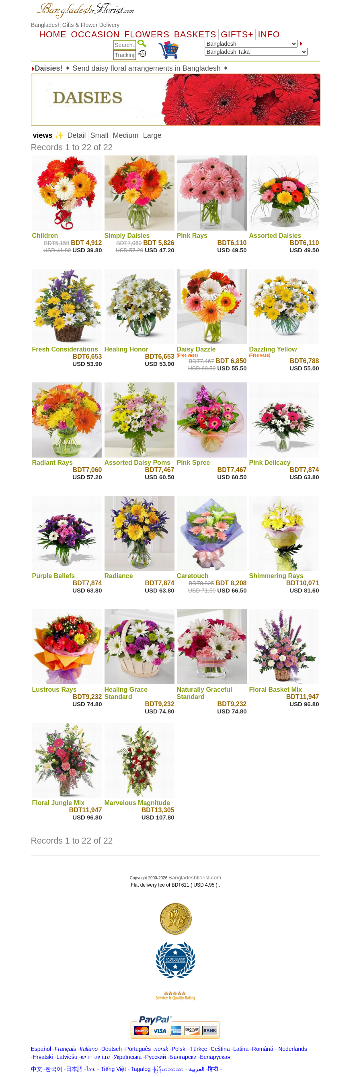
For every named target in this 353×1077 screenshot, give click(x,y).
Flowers (146, 34)
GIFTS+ (237, 34)
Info (269, 34)
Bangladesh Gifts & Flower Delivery (75, 25)
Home (53, 34)
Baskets (195, 34)
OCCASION (95, 34)
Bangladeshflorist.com (194, 878)
